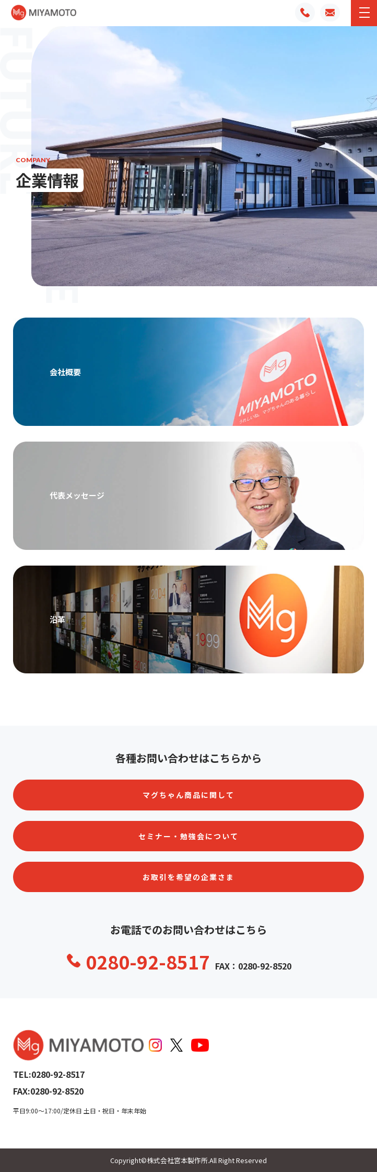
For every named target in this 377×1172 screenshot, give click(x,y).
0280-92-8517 (148, 961)
